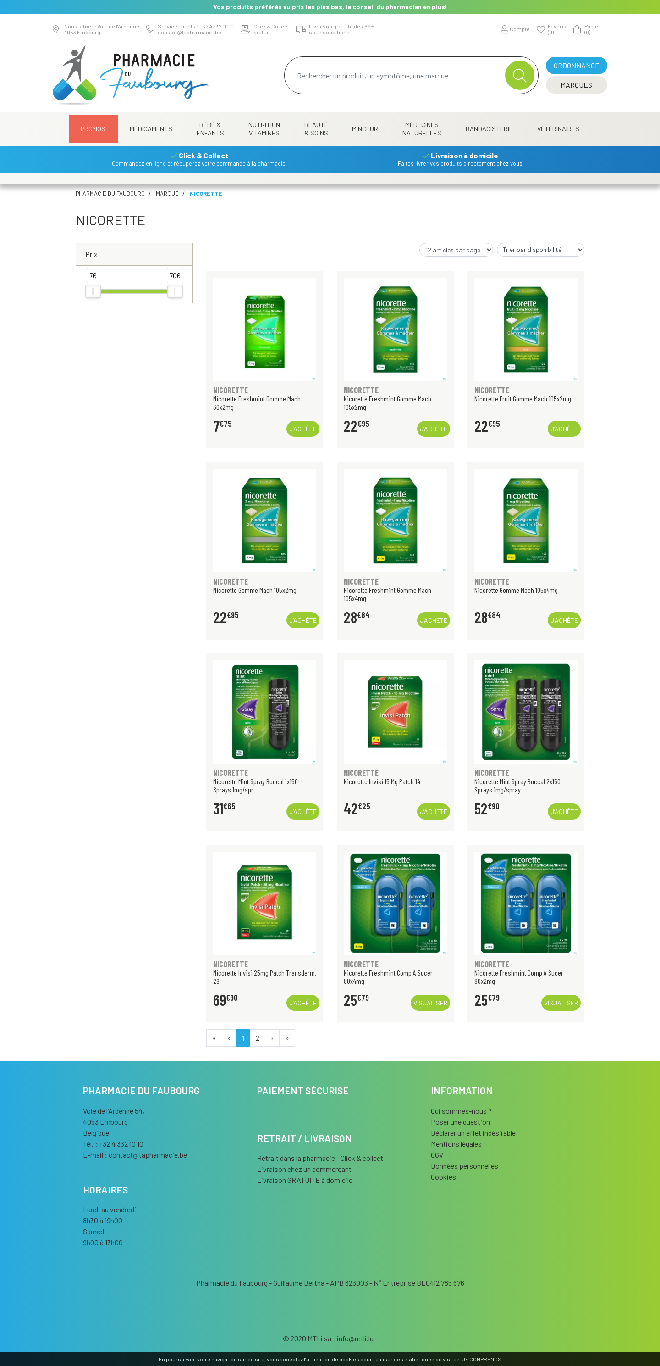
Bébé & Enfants (210, 129)
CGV (437, 1154)
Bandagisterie (489, 129)
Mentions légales (456, 1143)
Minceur (365, 129)
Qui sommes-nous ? (461, 1110)
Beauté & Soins (316, 129)
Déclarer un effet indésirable (473, 1132)
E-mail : (135, 1154)
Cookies (443, 1176)
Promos (93, 129)
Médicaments (151, 129)
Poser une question (460, 1121)
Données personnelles (464, 1165)
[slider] (93, 291)
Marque (167, 193)
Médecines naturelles (421, 129)
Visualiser (430, 1003)
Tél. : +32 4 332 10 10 (113, 1143)
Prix (91, 254)
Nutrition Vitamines (264, 129)
